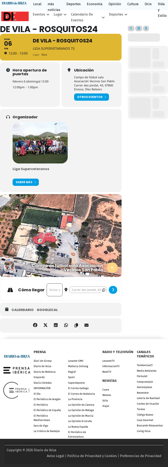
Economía (94, 4)
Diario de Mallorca (45, 371)
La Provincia (75, 399)
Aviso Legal (55, 456)
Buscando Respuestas (150, 425)
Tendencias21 (145, 365)
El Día (37, 393)
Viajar (105, 406)
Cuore (105, 389)
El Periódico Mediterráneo (42, 418)
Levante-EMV (75, 360)
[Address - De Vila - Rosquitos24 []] (55, 289)
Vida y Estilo (162, 10)
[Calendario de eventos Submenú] (103, 17)
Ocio (148, 4)
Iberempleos (144, 387)
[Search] (131, 28)
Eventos (39, 14)
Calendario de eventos (82, 17)
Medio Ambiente (146, 370)
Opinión (115, 4)
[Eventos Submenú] (48, 14)
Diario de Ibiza (42, 366)
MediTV (106, 371)
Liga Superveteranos (31, 169)
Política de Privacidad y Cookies (92, 456)
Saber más (26, 182)
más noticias (54, 7)
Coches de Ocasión (148, 403)
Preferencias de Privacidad (140, 456)
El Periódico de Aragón (47, 399)
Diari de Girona (43, 360)
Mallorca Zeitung (78, 366)
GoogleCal (47, 310)
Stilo (105, 400)
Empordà (39, 377)
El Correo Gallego (78, 388)
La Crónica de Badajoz (47, 431)
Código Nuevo (145, 414)
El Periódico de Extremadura (77, 434)
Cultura (132, 4)
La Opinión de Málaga (81, 410)
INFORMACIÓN (42, 388)
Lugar (58, 14)
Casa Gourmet (145, 420)
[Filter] (138, 28)
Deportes (73, 4)
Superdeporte (76, 382)
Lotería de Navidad (148, 398)
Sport (71, 377)
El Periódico (41, 404)
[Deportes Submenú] (126, 14)
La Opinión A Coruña (80, 421)
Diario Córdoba (43, 382)
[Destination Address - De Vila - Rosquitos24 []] (88, 290)
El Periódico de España (47, 410)
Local (37, 4)
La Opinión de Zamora (81, 404)
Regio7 (72, 371)
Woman (106, 395)
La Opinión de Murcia (80, 415)
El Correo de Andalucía (81, 393)
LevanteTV (108, 360)
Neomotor (143, 392)
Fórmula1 (142, 376)
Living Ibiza (143, 431)
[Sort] (146, 28)
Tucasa (141, 409)
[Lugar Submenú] (65, 14)
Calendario (23, 310)
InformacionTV (110, 366)
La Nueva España (78, 426)
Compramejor (145, 381)
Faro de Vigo (41, 425)
